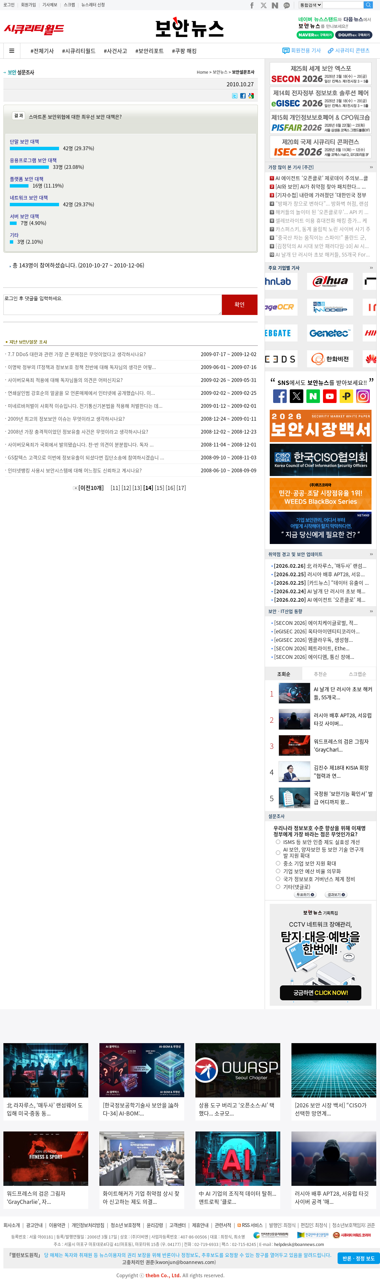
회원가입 (28, 5)
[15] (160, 488)
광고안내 (34, 1225)
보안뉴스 (220, 72)
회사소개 (11, 1225)
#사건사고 (115, 51)
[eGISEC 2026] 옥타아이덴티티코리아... (317, 631)
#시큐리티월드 (79, 51)
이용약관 (57, 1225)
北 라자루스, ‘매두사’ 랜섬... (320, 565)
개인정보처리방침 (88, 1225)
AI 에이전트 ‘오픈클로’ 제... (319, 599)
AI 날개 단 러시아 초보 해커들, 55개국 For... (323, 254)
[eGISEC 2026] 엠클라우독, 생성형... (313, 640)
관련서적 (223, 1225)
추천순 (320, 673)
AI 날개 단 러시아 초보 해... (319, 591)
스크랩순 (357, 673)
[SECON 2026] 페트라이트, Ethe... (311, 648)
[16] (171, 488)
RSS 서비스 (252, 1225)
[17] (181, 488)
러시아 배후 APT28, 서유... (319, 574)
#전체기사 (42, 51)
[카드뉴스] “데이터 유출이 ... (321, 582)
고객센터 (177, 1225)
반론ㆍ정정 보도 (359, 1258)
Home (202, 72)
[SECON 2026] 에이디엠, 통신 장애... (314, 657)
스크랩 (69, 5)
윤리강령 (155, 1225)
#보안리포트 (149, 51)
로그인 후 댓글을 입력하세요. (112, 305)
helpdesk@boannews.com (299, 1244)
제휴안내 (200, 1225)
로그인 (9, 5)
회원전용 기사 (306, 50)
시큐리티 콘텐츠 (352, 50)
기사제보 (49, 5)
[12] (126, 488)
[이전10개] (88, 488)
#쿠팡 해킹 (184, 51)
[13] (137, 488)
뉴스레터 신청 (93, 5)
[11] (116, 488)
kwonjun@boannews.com (185, 1262)
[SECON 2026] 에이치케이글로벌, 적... (316, 623)
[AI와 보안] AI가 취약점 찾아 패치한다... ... (321, 186)
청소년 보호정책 (125, 1225)
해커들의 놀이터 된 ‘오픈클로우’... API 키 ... (322, 212)
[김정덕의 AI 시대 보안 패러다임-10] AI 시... (322, 246)
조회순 (283, 673)
